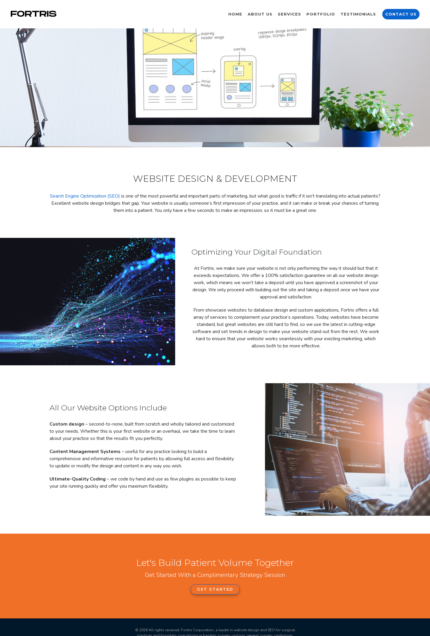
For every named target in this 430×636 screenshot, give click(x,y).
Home (235, 14)
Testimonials (358, 14)
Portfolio (320, 14)
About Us (260, 14)
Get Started (215, 589)
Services (289, 14)
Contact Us (401, 14)
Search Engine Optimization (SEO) (85, 196)
